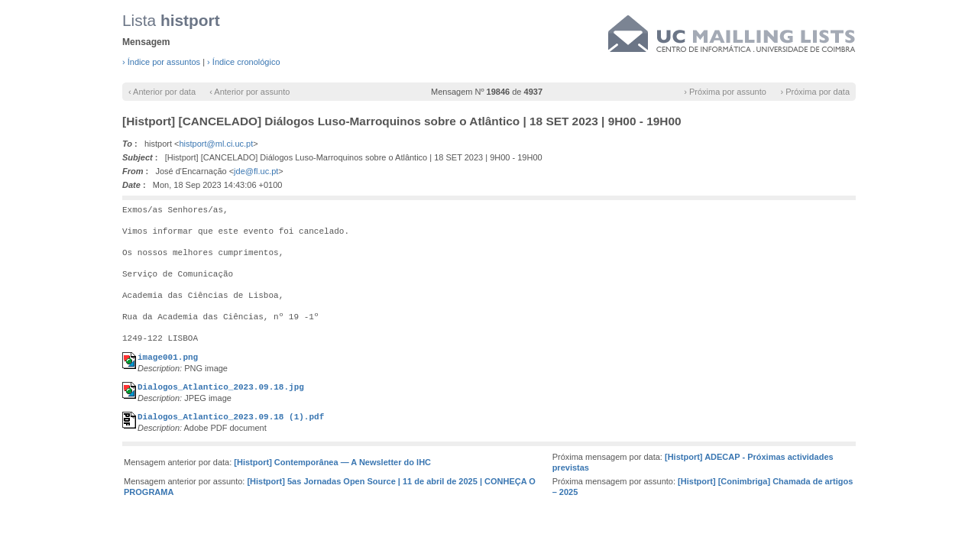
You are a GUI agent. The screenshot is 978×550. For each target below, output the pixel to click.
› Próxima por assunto (725, 91)
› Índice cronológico (243, 61)
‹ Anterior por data (162, 91)
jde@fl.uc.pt (256, 171)
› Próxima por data (815, 91)
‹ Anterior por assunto (249, 91)
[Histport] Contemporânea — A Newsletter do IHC (332, 462)
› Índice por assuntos (161, 61)
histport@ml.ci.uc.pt (217, 143)
